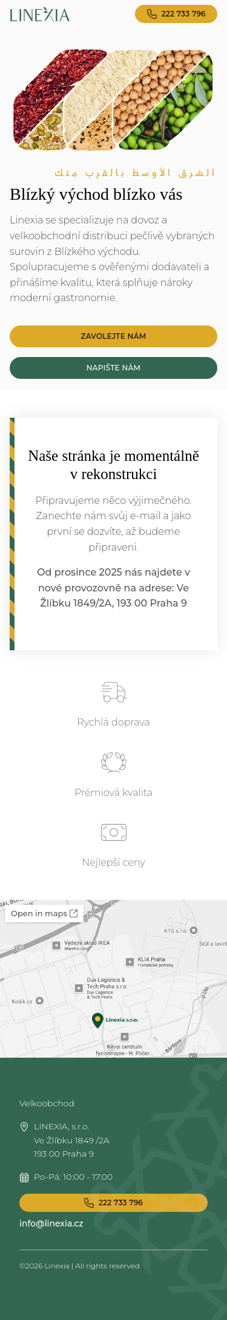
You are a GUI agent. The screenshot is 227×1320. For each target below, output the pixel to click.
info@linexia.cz (51, 1223)
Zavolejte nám (113, 336)
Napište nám (114, 367)
